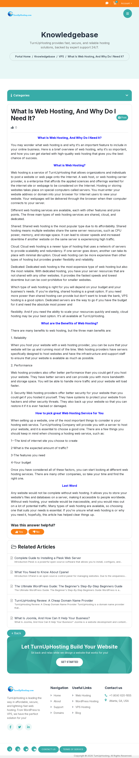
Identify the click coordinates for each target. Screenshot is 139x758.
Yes (19, 531)
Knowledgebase (44, 56)
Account (125, 3)
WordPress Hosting (86, 701)
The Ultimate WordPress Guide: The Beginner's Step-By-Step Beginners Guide (69, 588)
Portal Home (23, 56)
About (57, 701)
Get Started (69, 662)
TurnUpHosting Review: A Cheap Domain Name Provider (69, 604)
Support (58, 707)
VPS (61, 56)
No (36, 531)
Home (57, 695)
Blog (78, 712)
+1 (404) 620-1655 (120, 695)
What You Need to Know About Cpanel (69, 574)
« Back (16, 633)
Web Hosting (83, 695)
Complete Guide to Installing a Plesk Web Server (69, 560)
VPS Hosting (82, 707)
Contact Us (49, 749)
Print (122, 117)
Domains (59, 712)
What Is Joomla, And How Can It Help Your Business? (69, 620)
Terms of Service (75, 749)
